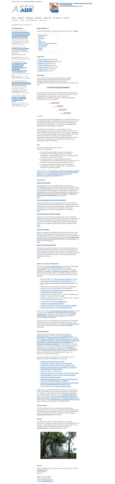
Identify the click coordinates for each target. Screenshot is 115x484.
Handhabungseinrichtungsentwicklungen (48, 344)
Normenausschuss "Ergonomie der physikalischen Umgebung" (57, 283)
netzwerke (47, 18)
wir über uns (57, 18)
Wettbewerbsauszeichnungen (45, 414)
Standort (40, 48)
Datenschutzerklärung (29, 1)
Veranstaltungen (17, 28)
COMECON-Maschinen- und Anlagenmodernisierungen (56, 339)
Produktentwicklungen (43, 336)
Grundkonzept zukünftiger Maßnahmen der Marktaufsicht (56, 363)
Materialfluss (52, 349)
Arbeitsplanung (61, 349)
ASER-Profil (41, 36)
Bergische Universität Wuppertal (70, 324)
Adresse (40, 50)
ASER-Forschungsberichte (60, 271)
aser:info (48, 271)
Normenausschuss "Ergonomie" (63, 279)
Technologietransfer (43, 45)
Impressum (39, 1)
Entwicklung (41, 38)
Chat (22, 1)
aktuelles (20, 18)
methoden (38, 18)
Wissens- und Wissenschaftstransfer (47, 43)
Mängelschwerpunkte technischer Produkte (52, 361)
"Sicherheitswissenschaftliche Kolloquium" (62, 311)
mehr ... (39, 197)
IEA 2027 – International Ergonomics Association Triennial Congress (19, 98)
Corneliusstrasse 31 (42, 428)
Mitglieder (15, 20)
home (14, 18)
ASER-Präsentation (43, 59)
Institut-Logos (43, 20)
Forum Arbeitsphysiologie (60, 301)
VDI (63, 296)
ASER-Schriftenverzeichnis (46, 61)
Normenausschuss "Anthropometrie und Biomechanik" (55, 281)
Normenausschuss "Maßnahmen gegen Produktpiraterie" (56, 290)
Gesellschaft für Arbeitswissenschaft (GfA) (52, 303)
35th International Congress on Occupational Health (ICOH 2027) (21, 83)
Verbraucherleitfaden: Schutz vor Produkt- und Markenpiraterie (57, 375)
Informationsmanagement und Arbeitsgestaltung (51, 200)
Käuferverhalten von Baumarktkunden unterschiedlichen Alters (57, 365)
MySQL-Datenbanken (68, 398)
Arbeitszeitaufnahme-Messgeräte (57, 337)
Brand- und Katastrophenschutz (46, 245)
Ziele (39, 40)
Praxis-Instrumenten (63, 396)
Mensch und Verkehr (43, 229)
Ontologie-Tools (55, 398)
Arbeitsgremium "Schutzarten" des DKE (51, 292)
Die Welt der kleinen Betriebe (20, 48)
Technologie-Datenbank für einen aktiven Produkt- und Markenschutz (59, 373)
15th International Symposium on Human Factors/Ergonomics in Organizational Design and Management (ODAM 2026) (21, 35)
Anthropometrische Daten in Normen (50, 377)
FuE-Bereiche (41, 41)
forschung (29, 18)
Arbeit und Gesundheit (43, 183)
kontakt (66, 18)
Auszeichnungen (42, 46)
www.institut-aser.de (47, 481)
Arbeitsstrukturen (72, 349)
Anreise (22, 20)
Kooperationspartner (32, 20)
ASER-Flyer (41, 71)
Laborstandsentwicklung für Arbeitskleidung (59, 342)
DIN (76, 279)
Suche (18, 1)
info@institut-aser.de (46, 480)
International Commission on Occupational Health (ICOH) (56, 307)
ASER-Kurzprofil (43, 63)
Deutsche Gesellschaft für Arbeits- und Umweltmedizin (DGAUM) (58, 305)
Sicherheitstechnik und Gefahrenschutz (49, 214)
